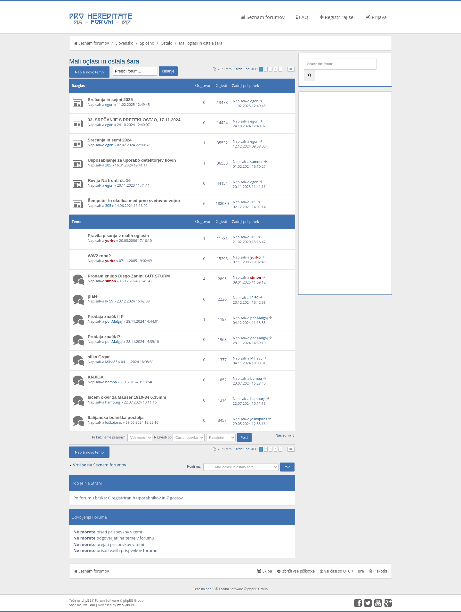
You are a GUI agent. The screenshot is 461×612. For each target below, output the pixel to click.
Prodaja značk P (104, 336)
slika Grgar (99, 356)
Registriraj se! (337, 17)
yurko (110, 240)
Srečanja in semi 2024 (110, 140)
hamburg (112, 402)
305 (108, 165)
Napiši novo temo (89, 72)
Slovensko (124, 43)
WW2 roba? (99, 255)
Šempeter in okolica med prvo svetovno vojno (134, 200)
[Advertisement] (345, 193)
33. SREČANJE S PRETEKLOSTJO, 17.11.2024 (134, 119)
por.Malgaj (114, 321)
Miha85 (111, 361)
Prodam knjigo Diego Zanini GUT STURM (129, 276)
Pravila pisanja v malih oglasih (118, 235)
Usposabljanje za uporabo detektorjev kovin (132, 160)
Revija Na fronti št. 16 (109, 180)
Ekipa (264, 571)
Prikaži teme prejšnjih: (122, 437)
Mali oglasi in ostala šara (200, 43)
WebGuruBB (126, 605)
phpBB (210, 589)
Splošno (147, 43)
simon (110, 280)
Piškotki (378, 571)
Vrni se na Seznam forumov (99, 465)
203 (290, 69)
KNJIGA (96, 377)
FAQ (302, 17)
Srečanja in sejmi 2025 (110, 99)
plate (93, 296)
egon (109, 104)
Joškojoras (113, 422)
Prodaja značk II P (106, 316)
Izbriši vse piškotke (296, 571)
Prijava (376, 17)
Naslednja (283, 435)
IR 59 (109, 301)
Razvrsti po (179, 437)
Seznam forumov (263, 17)
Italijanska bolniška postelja (115, 417)
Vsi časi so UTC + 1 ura (342, 571)
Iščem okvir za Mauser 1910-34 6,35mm (127, 397)
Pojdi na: (194, 466)
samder (256, 161)
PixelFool (88, 605)
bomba (111, 381)
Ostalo (166, 43)
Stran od (245, 69)
